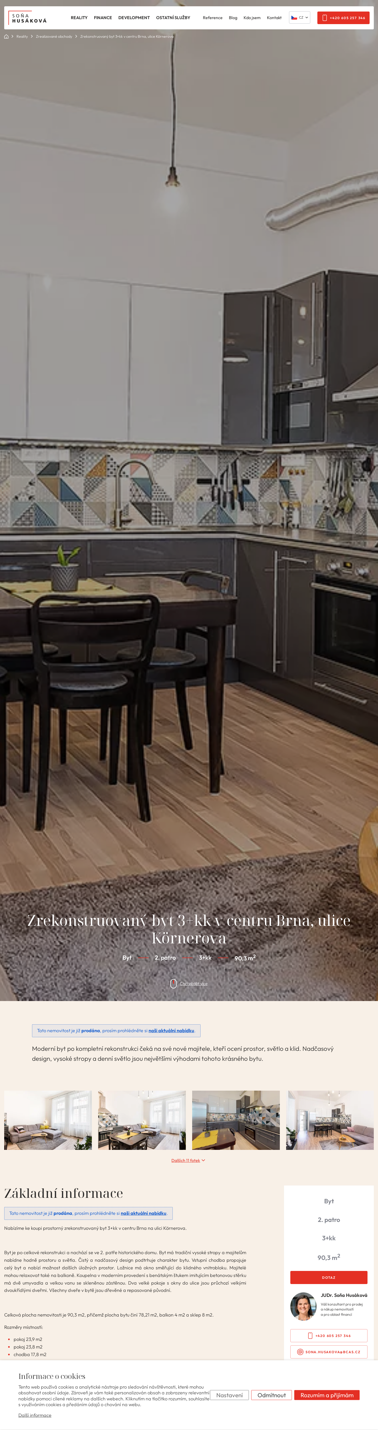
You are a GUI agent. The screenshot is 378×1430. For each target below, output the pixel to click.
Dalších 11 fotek (185, 1160)
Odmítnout (272, 1395)
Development (134, 17)
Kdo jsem (252, 17)
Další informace (34, 1415)
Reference (213, 17)
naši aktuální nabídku (171, 1030)
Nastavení (229, 1395)
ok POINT (6, 36)
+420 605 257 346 (347, 18)
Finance (103, 17)
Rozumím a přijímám (327, 1395)
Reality (79, 17)
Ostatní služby (173, 17)
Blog (233, 17)
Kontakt (274, 17)
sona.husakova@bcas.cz (333, 1352)
